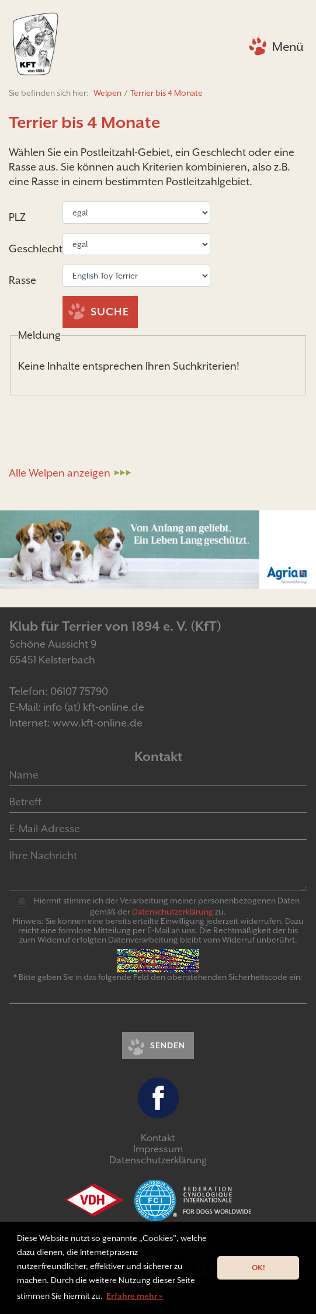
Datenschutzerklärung (158, 1160)
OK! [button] (258, 1267)
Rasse (22, 280)
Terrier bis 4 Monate (166, 93)
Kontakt (158, 1137)
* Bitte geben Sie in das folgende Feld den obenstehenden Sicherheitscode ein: (158, 977)
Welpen (107, 93)
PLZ (17, 217)
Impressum (158, 1149)
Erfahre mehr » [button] (134, 1296)
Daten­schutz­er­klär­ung (172, 911)
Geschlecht (35, 248)
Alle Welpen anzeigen (59, 473)
